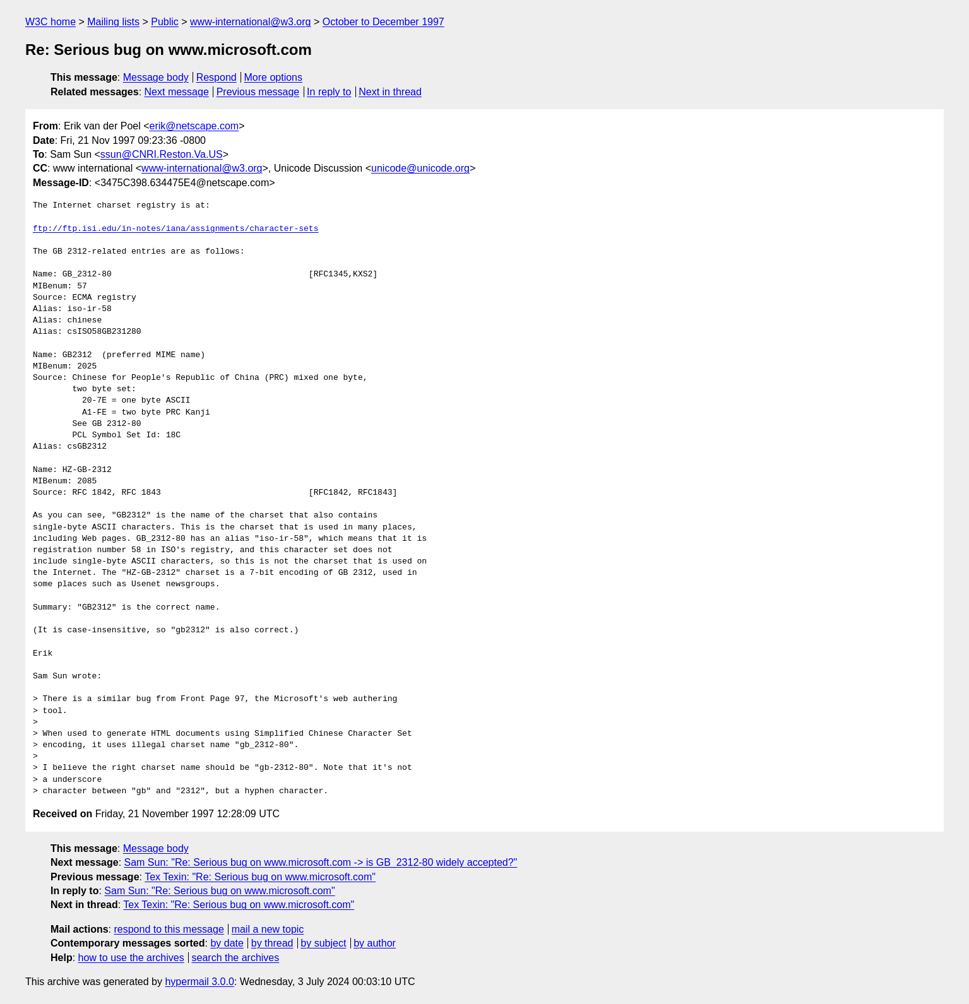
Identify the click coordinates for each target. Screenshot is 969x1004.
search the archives (236, 957)
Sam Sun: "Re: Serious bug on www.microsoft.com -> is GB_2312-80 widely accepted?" (321, 862)
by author (375, 943)
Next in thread (390, 91)
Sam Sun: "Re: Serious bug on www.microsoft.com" (219, 890)
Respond (216, 77)
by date (226, 943)
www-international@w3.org (250, 21)
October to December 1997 (383, 21)
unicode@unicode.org (420, 168)
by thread (272, 943)
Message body (156, 77)
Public (165, 21)
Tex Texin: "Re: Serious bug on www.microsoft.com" (260, 876)
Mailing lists (113, 21)
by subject (323, 943)
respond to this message (168, 929)
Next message (177, 91)
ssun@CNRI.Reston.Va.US (161, 154)
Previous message (258, 91)
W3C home (50, 21)
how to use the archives (131, 957)
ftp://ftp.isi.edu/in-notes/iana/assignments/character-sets (175, 229)
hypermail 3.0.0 (199, 981)
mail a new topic (268, 929)
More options (273, 77)
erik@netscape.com (194, 126)
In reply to (329, 91)
